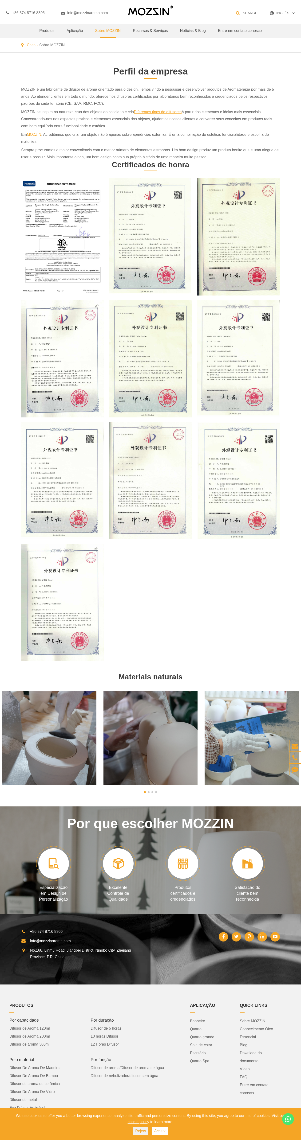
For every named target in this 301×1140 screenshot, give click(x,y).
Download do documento (251, 1057)
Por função (101, 1059)
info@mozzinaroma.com (84, 13)
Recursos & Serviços (150, 33)
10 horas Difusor (104, 1036)
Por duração (102, 1020)
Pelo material (21, 1059)
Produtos (46, 33)
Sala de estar (201, 1045)
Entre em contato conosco (240, 33)
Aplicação (75, 33)
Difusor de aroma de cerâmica (34, 1084)
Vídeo (245, 1069)
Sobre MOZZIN (108, 33)
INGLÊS (282, 13)
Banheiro (197, 1021)
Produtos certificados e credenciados (182, 893)
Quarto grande (202, 1037)
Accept (160, 1131)
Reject (140, 1131)
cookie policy (138, 1122)
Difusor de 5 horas (106, 1028)
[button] (145, 792)
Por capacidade (24, 1020)
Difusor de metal (23, 1100)
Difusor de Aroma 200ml (29, 1036)
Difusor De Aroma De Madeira (34, 1068)
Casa (31, 45)
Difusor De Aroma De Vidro (32, 1092)
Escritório (198, 1053)
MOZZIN (34, 134)
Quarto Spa (199, 1061)
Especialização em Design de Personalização (53, 893)
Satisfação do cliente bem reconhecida (247, 893)
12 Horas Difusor (105, 1044)
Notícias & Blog (193, 33)
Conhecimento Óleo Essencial (256, 1033)
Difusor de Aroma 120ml (29, 1028)
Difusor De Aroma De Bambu (33, 1076)
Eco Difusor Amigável (27, 1108)
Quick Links (253, 1005)
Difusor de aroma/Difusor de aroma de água (127, 1068)
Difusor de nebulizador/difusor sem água (124, 1076)
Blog (243, 1045)
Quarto (196, 1029)
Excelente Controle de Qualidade (118, 893)
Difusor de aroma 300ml (29, 1044)
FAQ (243, 1077)
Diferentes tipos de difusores (158, 112)
